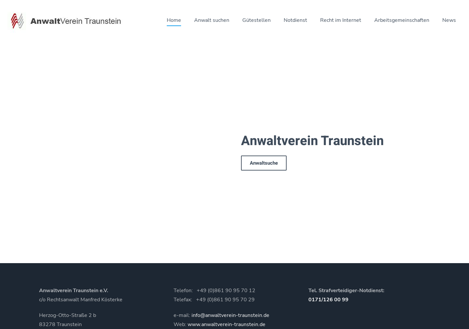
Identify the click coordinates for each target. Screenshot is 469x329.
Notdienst (295, 20)
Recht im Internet (340, 20)
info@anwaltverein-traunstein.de (230, 315)
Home (174, 20)
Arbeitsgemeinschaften (401, 20)
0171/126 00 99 (328, 299)
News (449, 20)
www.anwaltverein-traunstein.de (226, 324)
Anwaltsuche (264, 163)
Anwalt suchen (211, 20)
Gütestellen (256, 20)
